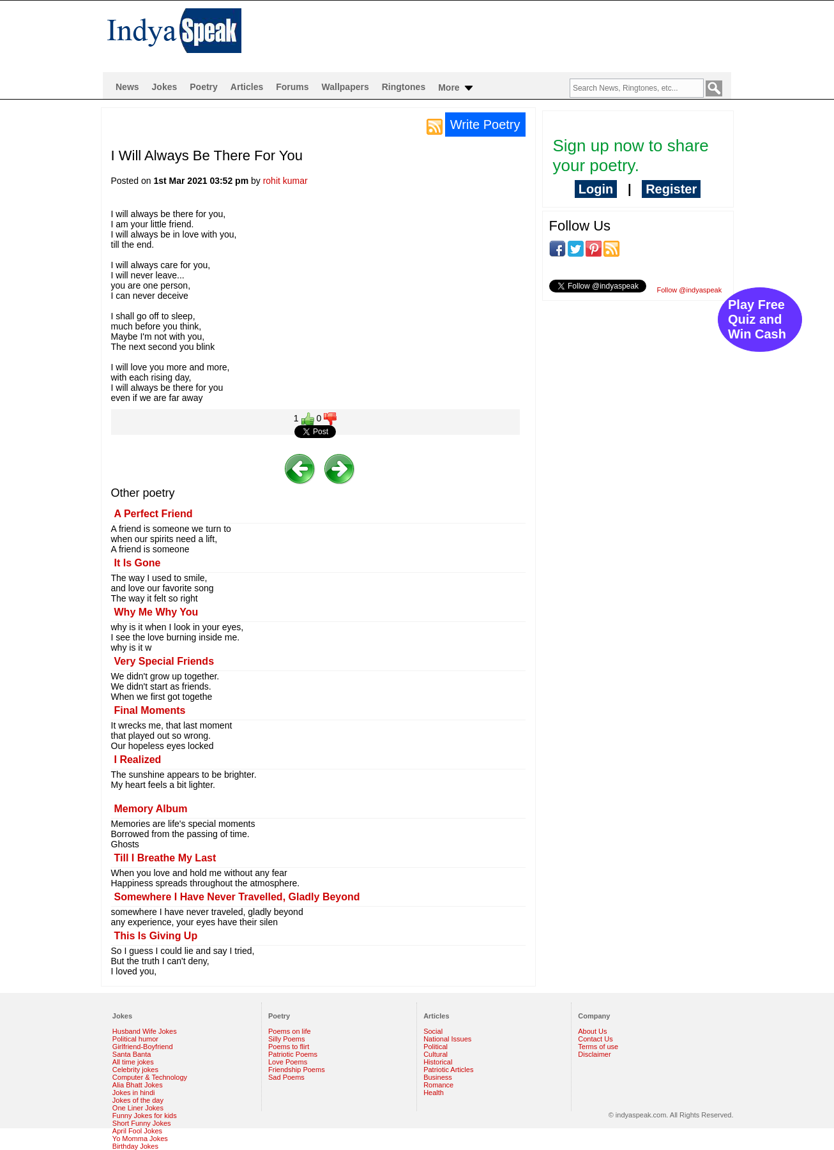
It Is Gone (137, 562)
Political (435, 1046)
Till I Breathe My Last (165, 857)
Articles (247, 87)
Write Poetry (485, 124)
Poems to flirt (288, 1046)
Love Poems (287, 1062)
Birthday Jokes (135, 1146)
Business (437, 1077)
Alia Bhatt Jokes (137, 1085)
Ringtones (403, 87)
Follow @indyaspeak (689, 290)
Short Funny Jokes (141, 1123)
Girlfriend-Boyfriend (142, 1046)
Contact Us (595, 1039)
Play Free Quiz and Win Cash (757, 319)
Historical (437, 1062)
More (456, 88)
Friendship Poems (296, 1069)
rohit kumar (285, 181)
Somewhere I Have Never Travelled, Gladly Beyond (237, 896)
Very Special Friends (164, 661)
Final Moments (150, 710)
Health (433, 1092)
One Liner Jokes (137, 1108)
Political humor (135, 1039)
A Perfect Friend (153, 513)
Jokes (165, 87)
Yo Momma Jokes (140, 1138)
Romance (438, 1085)
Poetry (204, 87)
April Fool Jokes (137, 1131)
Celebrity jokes (135, 1069)
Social (433, 1031)
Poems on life (289, 1031)
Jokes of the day (137, 1100)
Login (596, 189)
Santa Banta (131, 1054)
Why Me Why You (156, 612)
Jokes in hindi (133, 1092)
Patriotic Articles (448, 1069)
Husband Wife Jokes (144, 1031)
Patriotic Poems (292, 1054)
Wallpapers (345, 87)
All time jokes (133, 1062)
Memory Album (151, 808)
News (127, 87)
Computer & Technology (149, 1077)
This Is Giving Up (156, 935)
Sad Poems (286, 1077)
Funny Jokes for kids (144, 1115)
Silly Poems (286, 1039)
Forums (292, 87)
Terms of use (598, 1046)
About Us (592, 1031)
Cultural (435, 1054)
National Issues (447, 1039)
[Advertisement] (499, 35)
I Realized (138, 759)
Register (671, 189)
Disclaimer (594, 1054)
